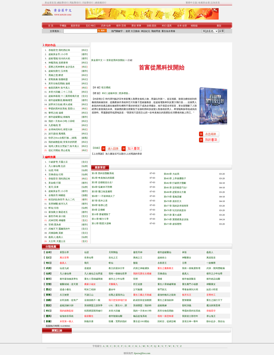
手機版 (63, 25)
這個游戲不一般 (92, 300)
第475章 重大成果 (173, 215)
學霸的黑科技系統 (58, 108)
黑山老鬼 (65, 150)
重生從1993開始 (141, 321)
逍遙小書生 (65, 289)
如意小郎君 (212, 289)
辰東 (56, 187)
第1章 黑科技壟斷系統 (103, 173)
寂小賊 (62, 216)
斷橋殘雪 (67, 100)
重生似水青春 (168, 31)
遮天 (51, 187)
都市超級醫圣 (55, 100)
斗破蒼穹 (53, 162)
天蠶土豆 (63, 162)
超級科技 (112, 93)
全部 (184, 25)
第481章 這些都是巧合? (175, 187)
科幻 (164, 25)
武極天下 (53, 228)
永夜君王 (162, 263)
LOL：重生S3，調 (118, 305)
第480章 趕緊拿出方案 (175, 192)
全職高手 (53, 195)
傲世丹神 (53, 216)
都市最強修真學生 (69, 279)
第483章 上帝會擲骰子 (175, 178)
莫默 (61, 233)
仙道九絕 (64, 268)
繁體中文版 (191, 2)
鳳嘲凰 (62, 133)
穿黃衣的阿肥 (70, 142)
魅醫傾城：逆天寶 (69, 284)
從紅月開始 (54, 150)
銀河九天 (63, 203)
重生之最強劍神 (166, 300)
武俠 (103, 25)
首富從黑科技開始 (115, 60)
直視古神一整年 (190, 321)
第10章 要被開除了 (101, 214)
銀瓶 (74, 137)
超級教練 (162, 305)
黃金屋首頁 (50, 2)
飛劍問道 (155, 31)
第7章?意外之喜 (100, 200)
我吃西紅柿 (64, 50)
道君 (128, 31)
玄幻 (88, 25)
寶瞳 (160, 279)
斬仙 (51, 208)
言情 (123, 25)
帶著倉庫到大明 (190, 289)
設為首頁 (215, 2)
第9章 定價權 (98, 209)
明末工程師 (90, 289)
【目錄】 (96, 148)
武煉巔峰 (53, 233)
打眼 (58, 182)
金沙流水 (70, 66)
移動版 (194, 25)
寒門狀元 (162, 289)
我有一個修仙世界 (118, 273)
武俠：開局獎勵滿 (215, 268)
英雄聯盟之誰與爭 (93, 305)
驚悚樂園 (186, 300)
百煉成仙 (53, 174)
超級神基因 (54, 96)
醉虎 (61, 75)
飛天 (86, 263)
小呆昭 (71, 121)
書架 (219, 25)
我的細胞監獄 (55, 142)
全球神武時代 (55, 129)
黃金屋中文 (97, 60)
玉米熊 (64, 71)
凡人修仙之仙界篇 (93, 273)
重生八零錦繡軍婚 (93, 279)
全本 (179, 25)
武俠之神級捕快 (141, 268)
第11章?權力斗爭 (100, 219)
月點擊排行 (88, 2)
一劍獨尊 (211, 263)
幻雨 (61, 174)
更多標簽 (123, 93)
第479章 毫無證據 (173, 196)
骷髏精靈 (63, 79)
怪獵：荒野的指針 (118, 321)
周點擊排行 (75, 2)
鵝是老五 (63, 212)
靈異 (169, 25)
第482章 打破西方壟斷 (175, 183)
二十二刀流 (66, 92)
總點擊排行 (62, 2)
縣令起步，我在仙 (215, 321)
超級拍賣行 (54, 71)
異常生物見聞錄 (57, 83)
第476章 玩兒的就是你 (175, 210)
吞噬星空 (53, 50)
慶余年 (112, 289)
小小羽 (64, 54)
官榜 (51, 224)
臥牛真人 (65, 87)
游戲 (149, 25)
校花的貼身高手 (57, 199)
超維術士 (162, 257)
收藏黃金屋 (204, 2)
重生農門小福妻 (190, 284)
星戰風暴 (53, 79)
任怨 (56, 208)
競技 (154, 25)
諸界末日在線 (55, 104)
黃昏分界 (64, 252)
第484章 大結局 (171, 174)
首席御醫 (53, 203)
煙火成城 (67, 104)
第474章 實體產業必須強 (176, 219)
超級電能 (53, 58)
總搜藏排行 (100, 2)
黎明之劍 (53, 112)
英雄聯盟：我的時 (142, 305)
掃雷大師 (67, 129)
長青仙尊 (88, 257)
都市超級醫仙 (55, 117)
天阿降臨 (113, 252)
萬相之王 (137, 257)
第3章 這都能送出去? (102, 182)
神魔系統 (53, 62)
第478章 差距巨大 (173, 201)
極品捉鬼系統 (140, 316)
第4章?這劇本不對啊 (102, 187)
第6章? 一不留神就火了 (103, 196)
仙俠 (108, 25)
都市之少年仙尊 (214, 273)
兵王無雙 (64, 294)
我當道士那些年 (190, 316)
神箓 (184, 252)
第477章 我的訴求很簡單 (176, 205)
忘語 (63, 166)
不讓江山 (88, 294)
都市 (118, 25)
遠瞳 (67, 83)
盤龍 (135, 263)
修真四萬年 (54, 87)
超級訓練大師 (66, 305)
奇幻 (93, 25)
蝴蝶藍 (62, 195)
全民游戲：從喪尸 (69, 300)
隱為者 (57, 224)
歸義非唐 (88, 321)
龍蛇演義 (186, 305)
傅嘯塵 (62, 220)
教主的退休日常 (117, 268)
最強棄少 (53, 212)
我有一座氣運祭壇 (191, 268)
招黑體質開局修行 (93, 310)
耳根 (56, 170)
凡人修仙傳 (54, 166)
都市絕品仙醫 (213, 279)
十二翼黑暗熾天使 (70, 96)
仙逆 (51, 170)
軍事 (139, 25)
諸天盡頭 (53, 133)
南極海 (66, 117)
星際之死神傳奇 (57, 66)
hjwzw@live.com (142, 353)
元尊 (184, 263)
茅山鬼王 (211, 316)
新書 (48, 321)
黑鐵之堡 (53, 75)
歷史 (133, 25)
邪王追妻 (137, 284)
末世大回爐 (54, 92)
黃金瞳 (52, 182)
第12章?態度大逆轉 (101, 223)
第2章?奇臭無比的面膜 (103, 178)
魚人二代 (70, 199)
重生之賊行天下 (214, 300)
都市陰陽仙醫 (115, 316)
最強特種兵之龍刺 (167, 294)
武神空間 (53, 220)
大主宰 (52, 241)
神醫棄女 (186, 257)
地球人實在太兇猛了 (59, 146)
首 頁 (50, 25)
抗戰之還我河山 (117, 294)
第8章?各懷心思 (100, 205)
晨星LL (71, 108)
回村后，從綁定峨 (167, 321)
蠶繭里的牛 (64, 228)
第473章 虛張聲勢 (173, 224)
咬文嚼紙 (106, 87)
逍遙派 (87, 268)
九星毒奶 (53, 125)
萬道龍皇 (211, 257)
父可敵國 (137, 289)
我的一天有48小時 (58, 121)
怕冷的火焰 (64, 58)
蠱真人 (52, 237)
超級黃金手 (54, 54)
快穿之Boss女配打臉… (60, 137)
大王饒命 (135, 31)
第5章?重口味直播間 (102, 191)
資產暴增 (63, 62)
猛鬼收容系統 (66, 316)
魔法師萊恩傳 (213, 305)
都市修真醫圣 (189, 279)
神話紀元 (145, 31)
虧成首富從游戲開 (142, 300)
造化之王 (113, 257)
